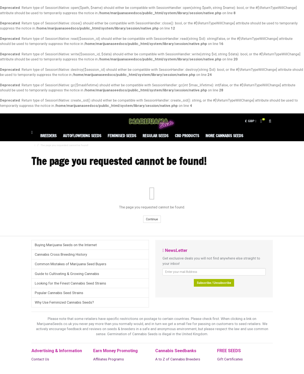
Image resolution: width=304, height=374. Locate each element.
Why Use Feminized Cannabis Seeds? (64, 302)
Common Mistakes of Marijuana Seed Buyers (70, 264)
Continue (152, 219)
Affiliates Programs (108, 359)
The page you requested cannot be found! (64, 145)
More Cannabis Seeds (224, 135)
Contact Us (40, 359)
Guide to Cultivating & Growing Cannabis (67, 274)
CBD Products (187, 135)
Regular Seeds (155, 135)
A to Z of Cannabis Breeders (177, 359)
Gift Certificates (230, 359)
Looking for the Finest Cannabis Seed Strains (70, 283)
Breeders (48, 135)
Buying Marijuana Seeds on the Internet (66, 245)
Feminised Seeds (122, 135)
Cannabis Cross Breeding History (61, 254)
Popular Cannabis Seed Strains (59, 293)
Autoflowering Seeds (82, 135)
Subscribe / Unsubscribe (214, 283)
